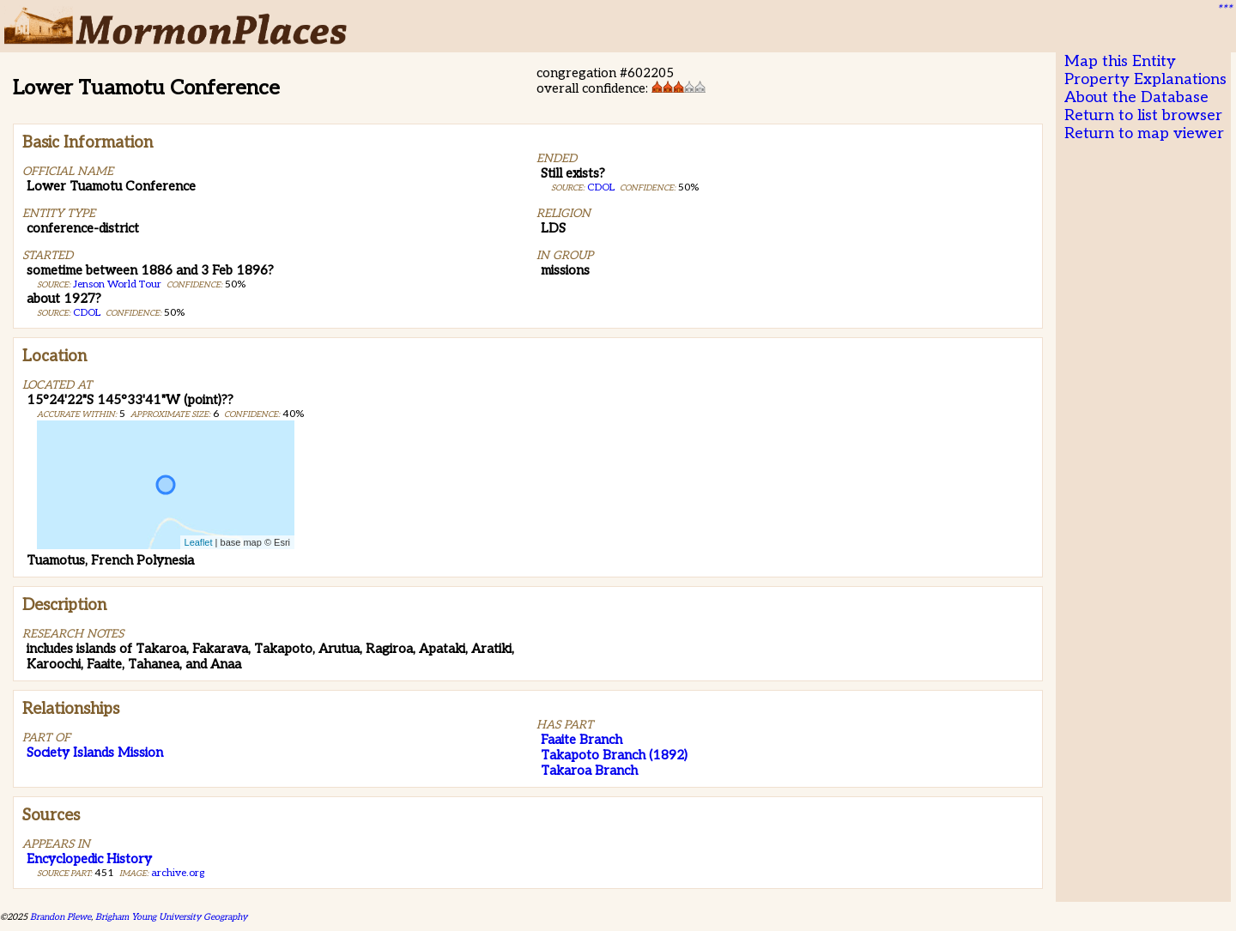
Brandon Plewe (60, 916)
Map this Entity (1120, 61)
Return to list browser (1143, 115)
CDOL (86, 312)
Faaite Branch (581, 739)
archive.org (177, 873)
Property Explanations (1145, 79)
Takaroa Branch (589, 770)
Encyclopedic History (89, 859)
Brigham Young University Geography (171, 916)
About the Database (1136, 97)
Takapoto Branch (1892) (614, 755)
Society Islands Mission (95, 752)
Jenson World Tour (117, 284)
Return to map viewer (1144, 133)
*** (1224, 9)
